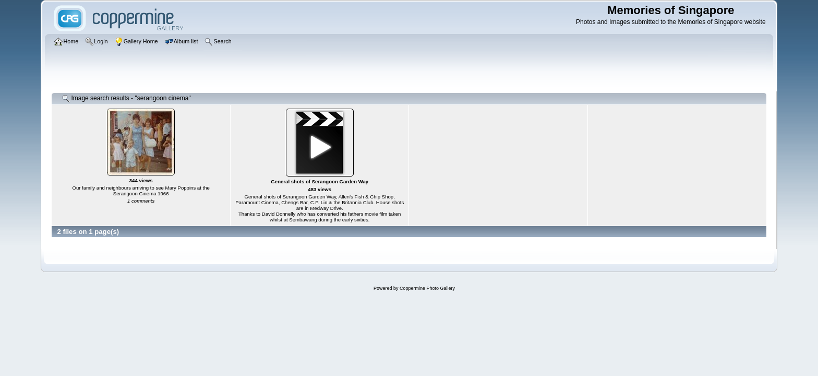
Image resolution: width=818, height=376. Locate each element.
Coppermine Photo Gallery (427, 288)
